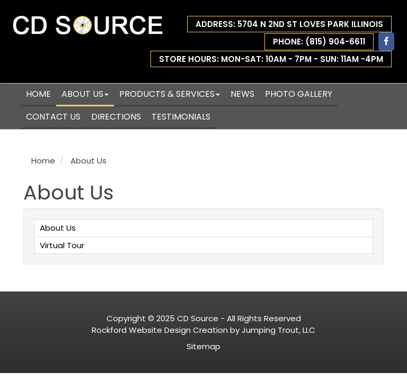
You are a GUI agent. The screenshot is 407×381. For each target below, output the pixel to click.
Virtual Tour (62, 245)
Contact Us (53, 117)
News (242, 94)
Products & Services (169, 94)
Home (38, 94)
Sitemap (203, 346)
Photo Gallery (298, 94)
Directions (116, 117)
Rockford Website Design (141, 329)
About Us (85, 94)
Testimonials (181, 117)
